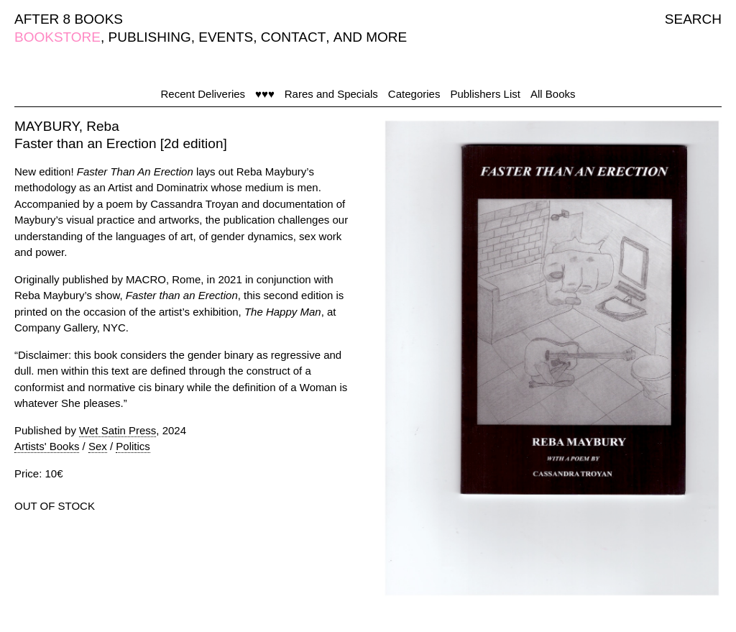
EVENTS (225, 37)
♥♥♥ (265, 94)
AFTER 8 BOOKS (68, 19)
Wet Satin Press (117, 430)
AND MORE (370, 37)
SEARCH (693, 19)
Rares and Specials (331, 94)
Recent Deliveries (203, 94)
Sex (97, 446)
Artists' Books (46, 446)
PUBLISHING (150, 37)
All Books (553, 94)
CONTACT (293, 37)
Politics (133, 446)
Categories (414, 94)
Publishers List (485, 94)
